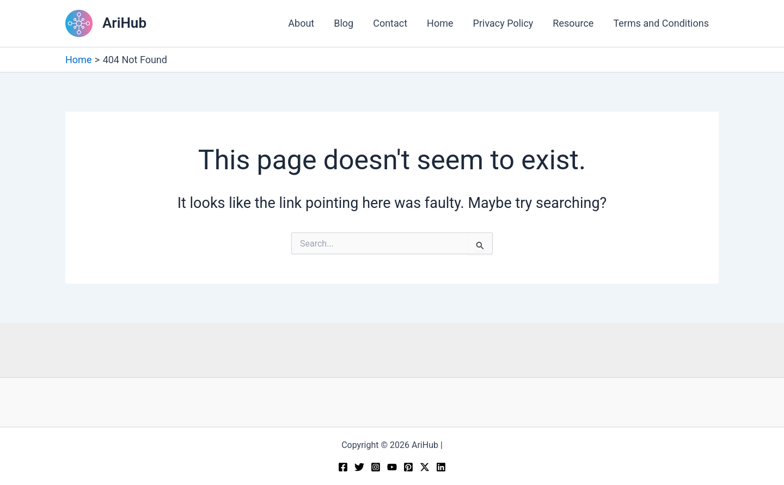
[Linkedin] (441, 467)
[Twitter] (359, 467)
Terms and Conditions (661, 23)
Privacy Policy (503, 23)
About (301, 23)
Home (440, 23)
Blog (343, 23)
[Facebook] (343, 467)
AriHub (124, 23)
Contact (390, 23)
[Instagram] (376, 467)
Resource (573, 23)
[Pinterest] (408, 467)
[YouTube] (392, 467)
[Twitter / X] (425, 467)
